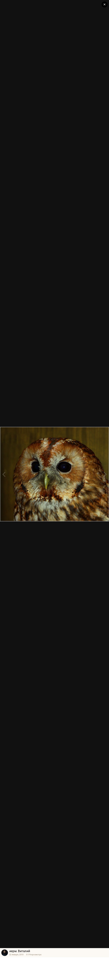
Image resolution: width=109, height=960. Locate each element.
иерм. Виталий (19, 951)
